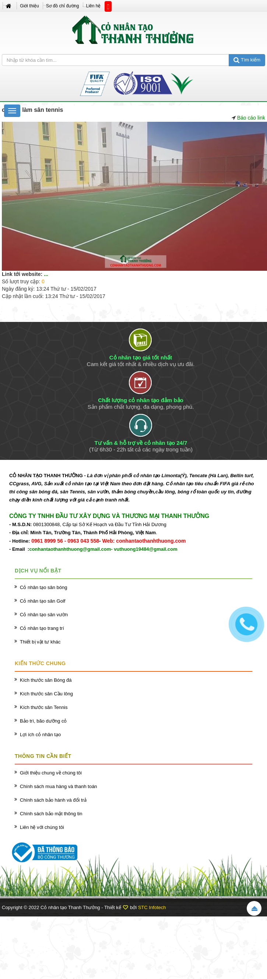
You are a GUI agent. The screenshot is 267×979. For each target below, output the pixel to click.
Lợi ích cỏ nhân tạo (40, 734)
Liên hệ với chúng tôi (42, 827)
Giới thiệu (29, 5)
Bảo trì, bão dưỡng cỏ (43, 721)
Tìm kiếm (246, 60)
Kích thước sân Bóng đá (46, 680)
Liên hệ (93, 5)
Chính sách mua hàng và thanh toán (58, 786)
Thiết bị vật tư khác (40, 642)
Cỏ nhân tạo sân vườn (44, 614)
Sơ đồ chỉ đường (62, 5)
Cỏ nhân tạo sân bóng (43, 587)
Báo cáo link (251, 118)
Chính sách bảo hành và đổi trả (53, 800)
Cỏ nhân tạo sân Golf (42, 601)
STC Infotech (152, 907)
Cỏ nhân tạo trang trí (42, 628)
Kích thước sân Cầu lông (46, 693)
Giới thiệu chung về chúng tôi (51, 773)
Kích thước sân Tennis (44, 707)
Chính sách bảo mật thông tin (51, 813)
